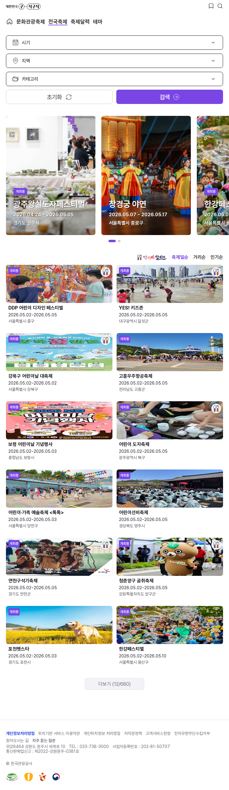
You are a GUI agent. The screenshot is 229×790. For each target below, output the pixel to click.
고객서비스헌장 (158, 733)
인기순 (217, 257)
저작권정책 (133, 733)
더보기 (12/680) (114, 684)
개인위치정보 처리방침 (101, 733)
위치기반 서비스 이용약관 (59, 733)
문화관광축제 (30, 21)
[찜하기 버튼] (211, 6)
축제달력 (80, 21)
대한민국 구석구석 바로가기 (23, 7)
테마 (98, 21)
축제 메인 (9, 21)
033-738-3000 (94, 746)
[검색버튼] (220, 6)
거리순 (199, 257)
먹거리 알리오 (152, 257)
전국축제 (57, 21)
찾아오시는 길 (17, 740)
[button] (112, 241)
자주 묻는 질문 (43, 740)
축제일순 (180, 257)
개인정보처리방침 (20, 733)
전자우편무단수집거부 (192, 733)
